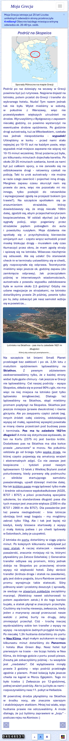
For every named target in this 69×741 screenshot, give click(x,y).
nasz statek (11, 548)
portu (25, 540)
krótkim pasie (22, 486)
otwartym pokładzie (36, 591)
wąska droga (51, 452)
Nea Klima (13, 638)
